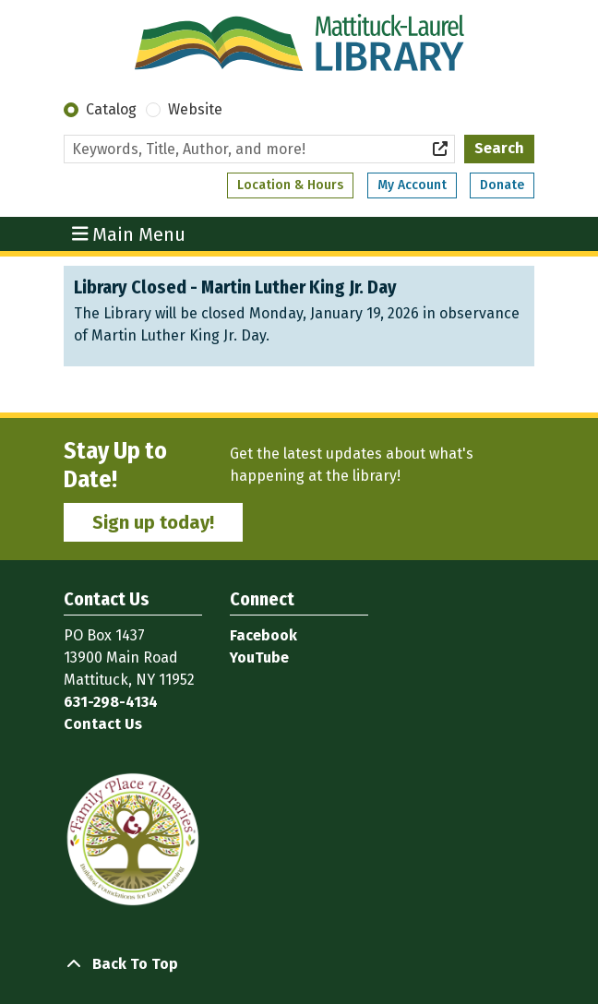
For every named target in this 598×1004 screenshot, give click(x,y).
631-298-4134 (111, 702)
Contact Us (103, 724)
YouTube (259, 657)
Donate (502, 185)
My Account (412, 185)
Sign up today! (153, 522)
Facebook (263, 635)
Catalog (111, 109)
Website (195, 109)
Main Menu (129, 233)
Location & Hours (290, 185)
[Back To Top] (299, 964)
